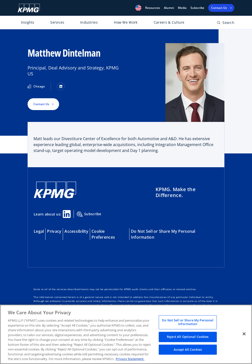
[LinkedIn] (61, 86)
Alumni (169, 8)
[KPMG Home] (29, 8)
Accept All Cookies (188, 349)
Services (57, 22)
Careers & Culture (169, 22)
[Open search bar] (225, 23)
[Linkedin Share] (67, 214)
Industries (89, 22)
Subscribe (197, 8)
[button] (138, 8)
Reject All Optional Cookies (188, 336)
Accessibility (76, 231)
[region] (126, 334)
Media (182, 8)
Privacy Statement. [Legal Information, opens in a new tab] (130, 359)
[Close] (244, 333)
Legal (39, 231)
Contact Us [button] (41, 104)
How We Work (125, 22)
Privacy (54, 231)
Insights (27, 22)
